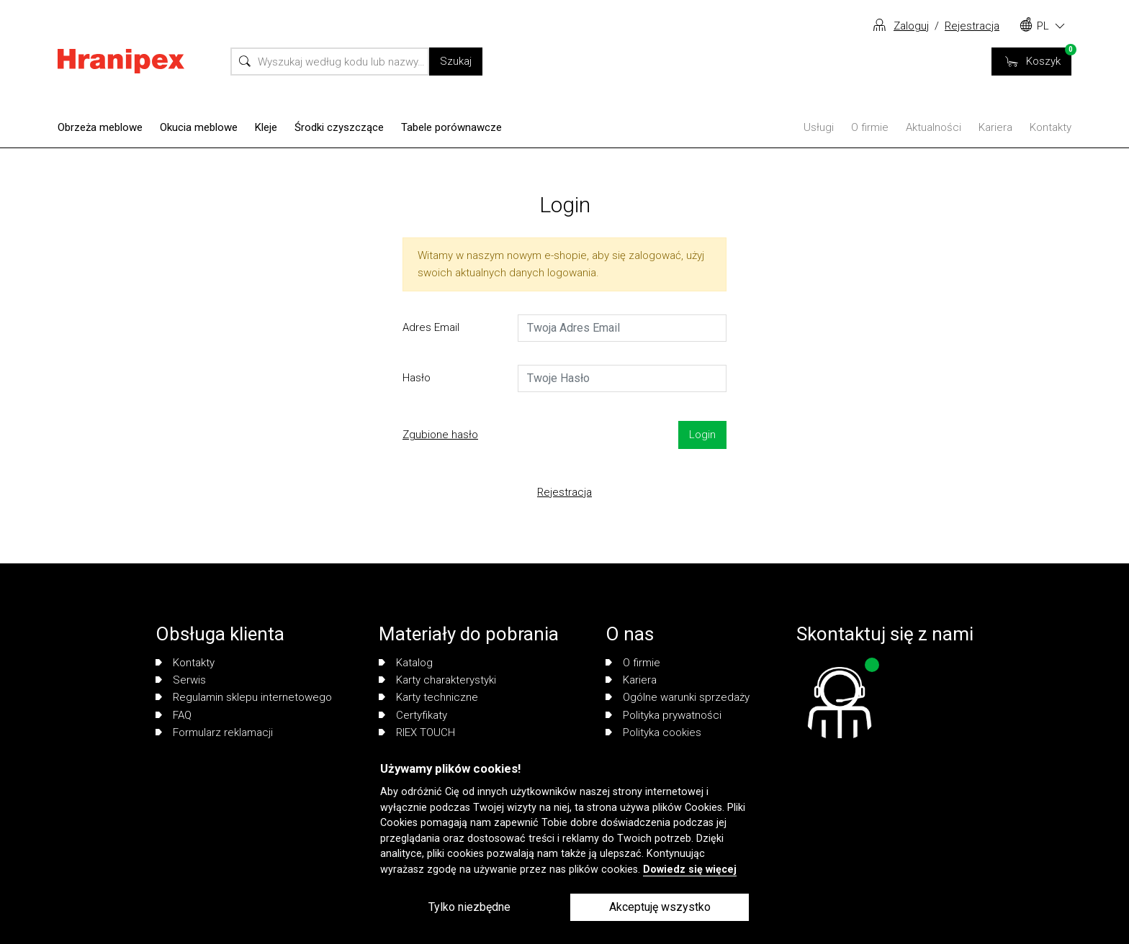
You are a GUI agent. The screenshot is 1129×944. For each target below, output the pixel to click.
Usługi (819, 127)
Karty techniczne (428, 697)
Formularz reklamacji (214, 732)
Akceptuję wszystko (660, 907)
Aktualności (933, 127)
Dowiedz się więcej (690, 869)
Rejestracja (972, 25)
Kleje (266, 127)
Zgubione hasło (440, 434)
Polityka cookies (653, 732)
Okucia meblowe (199, 127)
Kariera (995, 127)
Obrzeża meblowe (100, 127)
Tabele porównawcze (451, 127)
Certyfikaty (413, 715)
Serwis (181, 679)
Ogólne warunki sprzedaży (678, 697)
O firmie (870, 127)
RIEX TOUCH (417, 732)
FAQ (174, 715)
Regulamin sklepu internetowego (244, 697)
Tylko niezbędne (469, 907)
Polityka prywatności (663, 715)
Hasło (416, 377)
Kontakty (1050, 127)
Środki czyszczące (339, 127)
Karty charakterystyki (437, 679)
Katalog (406, 662)
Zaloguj (911, 25)
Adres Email (430, 327)
